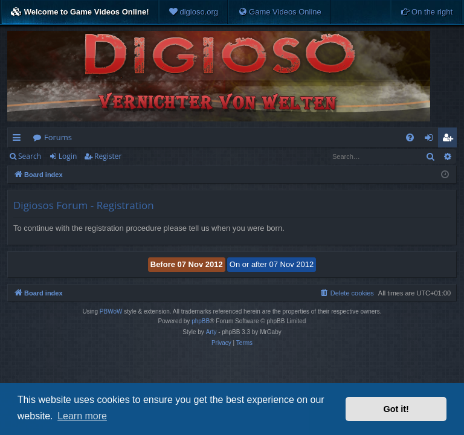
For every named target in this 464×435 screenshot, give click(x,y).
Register (107, 156)
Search (29, 156)
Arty (211, 332)
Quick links (19, 139)
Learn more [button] (82, 416)
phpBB (201, 321)
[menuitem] (193, 12)
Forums (58, 137)
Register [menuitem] (450, 139)
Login (68, 156)
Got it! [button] (396, 409)
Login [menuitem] (431, 139)
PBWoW (111, 311)
